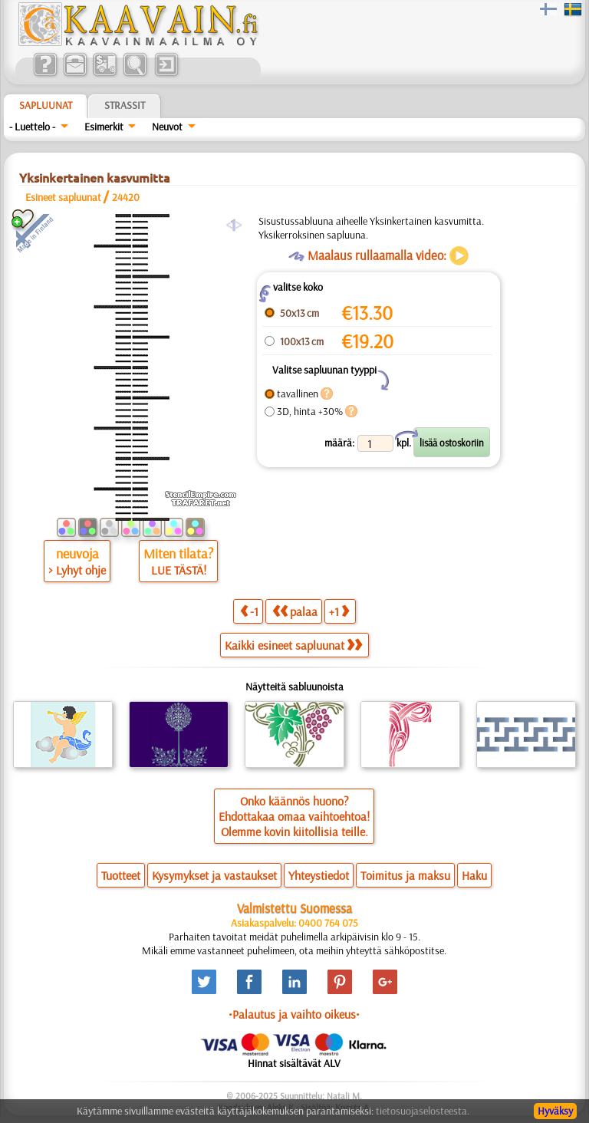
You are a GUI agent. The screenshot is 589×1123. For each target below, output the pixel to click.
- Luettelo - (32, 126)
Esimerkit (103, 126)
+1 (339, 611)
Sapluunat (45, 105)
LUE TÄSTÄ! (178, 570)
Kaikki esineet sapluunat (293, 645)
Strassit (124, 105)
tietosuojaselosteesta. (422, 1111)
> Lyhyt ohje (77, 570)
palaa (295, 611)
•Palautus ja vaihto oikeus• (294, 1014)
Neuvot (167, 126)
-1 (249, 611)
